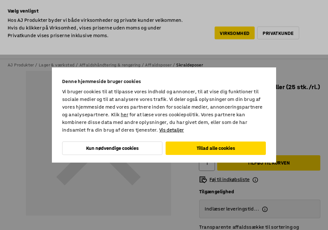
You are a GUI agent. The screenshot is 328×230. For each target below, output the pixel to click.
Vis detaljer (171, 130)
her (124, 114)
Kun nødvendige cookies (112, 148)
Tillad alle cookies (216, 148)
